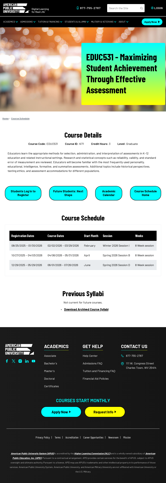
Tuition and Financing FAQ (99, 371)
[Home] (26, 8)
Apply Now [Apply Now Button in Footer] (60, 412)
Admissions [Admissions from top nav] (26, 21)
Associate (50, 355)
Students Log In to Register (23, 193)
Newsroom (113, 437)
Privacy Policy (43, 437)
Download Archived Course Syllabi (86, 309)
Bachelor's (50, 363)
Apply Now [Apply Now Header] (150, 21)
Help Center (90, 355)
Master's (49, 371)
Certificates (51, 386)
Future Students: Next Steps (68, 193)
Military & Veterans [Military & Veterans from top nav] (102, 21)
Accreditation (71, 437)
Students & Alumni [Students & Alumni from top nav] (75, 21)
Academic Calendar (108, 193)
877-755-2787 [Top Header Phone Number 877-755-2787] (90, 8)
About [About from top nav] (122, 21)
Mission (127, 437)
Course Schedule (20, 118)
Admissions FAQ (92, 363)
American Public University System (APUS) (32, 453)
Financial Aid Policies (96, 378)
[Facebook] (7, 360)
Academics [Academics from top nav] (9, 21)
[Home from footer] (19, 349)
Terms (58, 437)
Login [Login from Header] (158, 8)
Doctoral (49, 378)
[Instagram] (20, 360)
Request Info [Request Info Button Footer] (103, 412)
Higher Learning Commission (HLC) (92, 453)
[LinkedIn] (27, 360)
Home (5, 118)
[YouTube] (33, 360)
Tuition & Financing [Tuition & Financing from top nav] (48, 21)
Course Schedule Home (145, 193)
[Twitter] (13, 360)
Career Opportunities (93, 437)
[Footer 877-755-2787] (140, 356)
